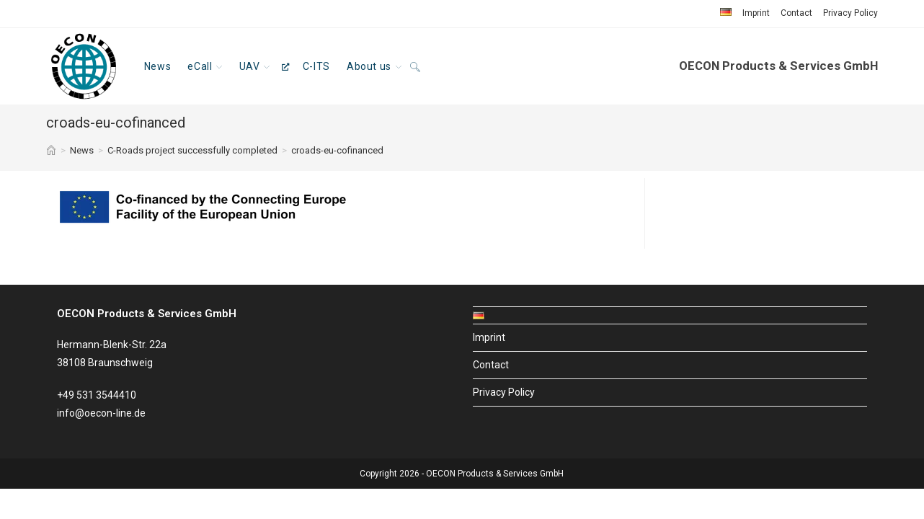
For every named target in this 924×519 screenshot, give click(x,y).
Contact (796, 13)
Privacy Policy (850, 13)
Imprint (756, 13)
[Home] (51, 150)
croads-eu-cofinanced (337, 150)
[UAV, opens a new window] (262, 66)
